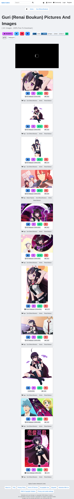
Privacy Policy (22, 487)
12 (39, 159)
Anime (32, 9)
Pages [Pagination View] (50, 33)
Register (69, 2)
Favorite (8, 33)
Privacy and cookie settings (45, 491)
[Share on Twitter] (16, 33)
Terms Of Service (33, 487)
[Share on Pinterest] (22, 33)
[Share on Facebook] (27, 33)
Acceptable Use (44, 487)
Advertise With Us (64, 487)
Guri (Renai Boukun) (42, 9)
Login (64, 2)
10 (39, 255)
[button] (17, 66)
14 (39, 93)
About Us (8, 487)
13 (39, 126)
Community (57, 2)
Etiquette (53, 487)
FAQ (14, 487)
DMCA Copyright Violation (28, 491)
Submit (49, 2)
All (4, 37)
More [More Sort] (61, 33)
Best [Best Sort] (55, 33)
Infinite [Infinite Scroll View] (44, 33)
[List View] (39, 34)
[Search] (33, 2)
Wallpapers (11, 37)
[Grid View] (35, 34)
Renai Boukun (47, 100)
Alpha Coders (5, 2)
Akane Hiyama (30, 197)
